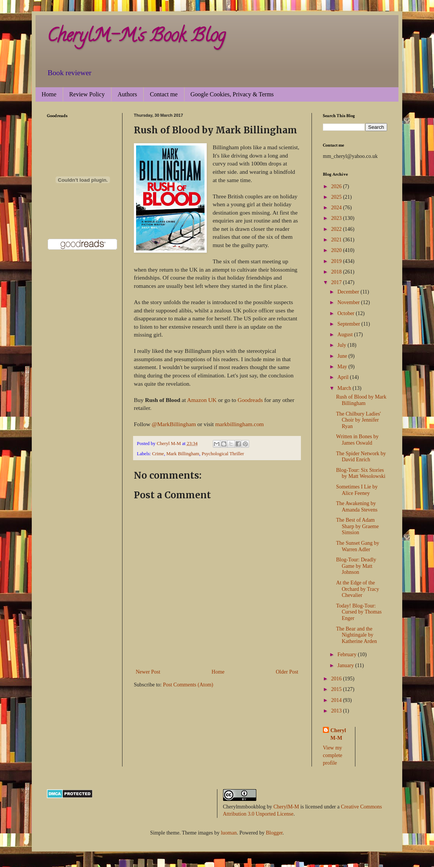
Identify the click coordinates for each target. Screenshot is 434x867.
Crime (158, 453)
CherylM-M (286, 807)
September (349, 324)
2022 (337, 229)
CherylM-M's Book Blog (136, 37)
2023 (337, 218)
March (344, 388)
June (342, 356)
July (342, 345)
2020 (337, 250)
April (343, 377)
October (346, 313)
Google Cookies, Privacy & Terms (232, 94)
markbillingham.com (239, 424)
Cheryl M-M (338, 734)
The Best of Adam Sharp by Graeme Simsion (357, 526)
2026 (337, 186)
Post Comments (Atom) (188, 685)
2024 (337, 207)
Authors (127, 94)
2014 (337, 700)
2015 (337, 689)
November (349, 302)
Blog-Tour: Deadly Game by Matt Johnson (356, 566)
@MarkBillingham (174, 424)
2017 (337, 282)
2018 (337, 272)
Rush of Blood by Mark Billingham (361, 400)
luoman (229, 833)
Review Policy (87, 94)
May (342, 366)
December (348, 292)
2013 (337, 711)
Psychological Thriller (223, 453)
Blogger (274, 833)
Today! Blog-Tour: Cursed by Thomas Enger (359, 612)
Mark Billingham (182, 453)
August (345, 334)
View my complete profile (332, 755)
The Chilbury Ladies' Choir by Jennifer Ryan (358, 420)
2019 (337, 261)
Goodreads (250, 400)
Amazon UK (202, 400)
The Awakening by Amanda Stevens (356, 507)
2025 (337, 197)
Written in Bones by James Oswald (357, 440)
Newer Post (148, 672)
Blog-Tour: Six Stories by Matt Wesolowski (360, 473)
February (347, 654)
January (346, 665)
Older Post (287, 672)
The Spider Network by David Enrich (361, 457)
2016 (337, 679)
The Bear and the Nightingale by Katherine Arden (356, 635)
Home (49, 94)
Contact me (163, 94)
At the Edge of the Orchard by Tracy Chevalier (357, 589)
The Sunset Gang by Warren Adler (357, 546)
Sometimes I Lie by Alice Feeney (357, 490)
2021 (337, 240)
